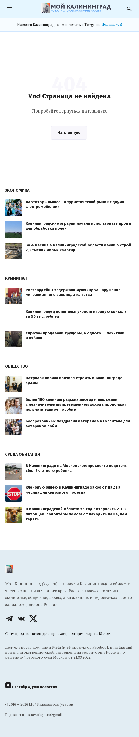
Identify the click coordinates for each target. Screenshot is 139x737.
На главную (68, 132)
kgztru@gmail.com (54, 715)
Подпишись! (112, 24)
